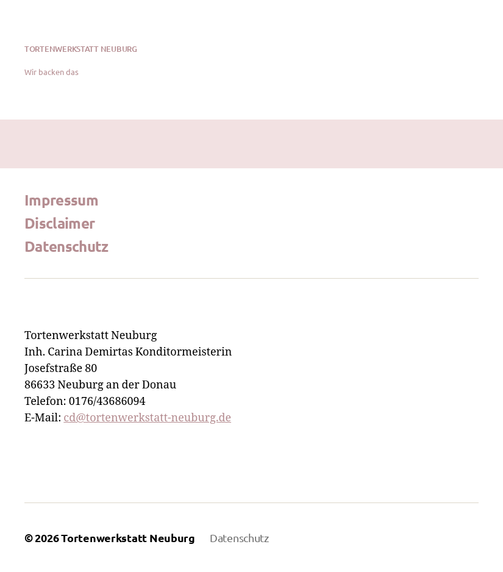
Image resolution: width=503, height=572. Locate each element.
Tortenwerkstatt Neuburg (80, 49)
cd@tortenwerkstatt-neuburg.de (147, 418)
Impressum (61, 199)
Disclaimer (59, 222)
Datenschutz (66, 246)
